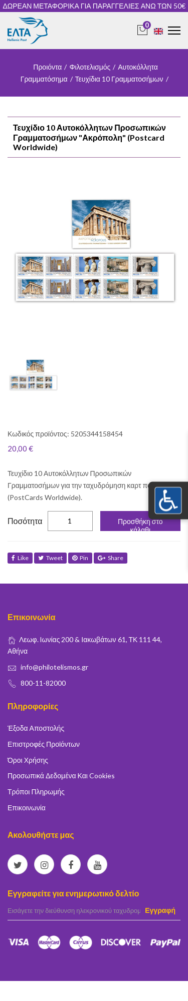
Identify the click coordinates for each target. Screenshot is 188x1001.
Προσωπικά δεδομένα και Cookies (61, 775)
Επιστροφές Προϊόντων (44, 744)
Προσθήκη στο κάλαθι (140, 524)
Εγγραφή (160, 910)
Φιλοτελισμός (89, 67)
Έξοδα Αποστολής (36, 728)
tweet (50, 558)
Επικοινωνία (27, 807)
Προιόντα (47, 67)
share (110, 558)
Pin (80, 558)
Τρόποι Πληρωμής (36, 791)
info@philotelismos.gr (54, 667)
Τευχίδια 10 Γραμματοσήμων (119, 79)
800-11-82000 (43, 683)
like (20, 558)
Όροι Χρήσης (28, 760)
